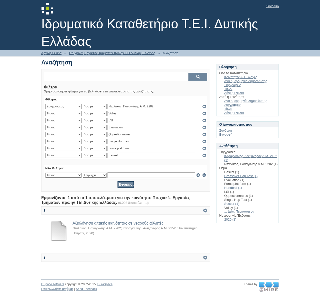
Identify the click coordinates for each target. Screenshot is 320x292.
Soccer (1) (231, 204)
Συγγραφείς (232, 85)
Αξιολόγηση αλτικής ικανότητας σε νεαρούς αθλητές (118, 223)
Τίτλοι (228, 89)
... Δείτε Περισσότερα (239, 211)
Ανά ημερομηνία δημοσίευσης (245, 81)
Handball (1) (233, 188)
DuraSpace (104, 284)
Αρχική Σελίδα (51, 53)
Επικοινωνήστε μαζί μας (57, 289)
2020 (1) (230, 219)
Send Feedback (86, 289)
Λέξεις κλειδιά (234, 93)
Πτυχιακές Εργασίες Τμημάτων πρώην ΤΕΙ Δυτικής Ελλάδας (112, 53)
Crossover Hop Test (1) (241, 176)
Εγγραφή (225, 134)
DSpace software (52, 284)
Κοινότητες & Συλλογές (240, 77)
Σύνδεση (272, 6)
